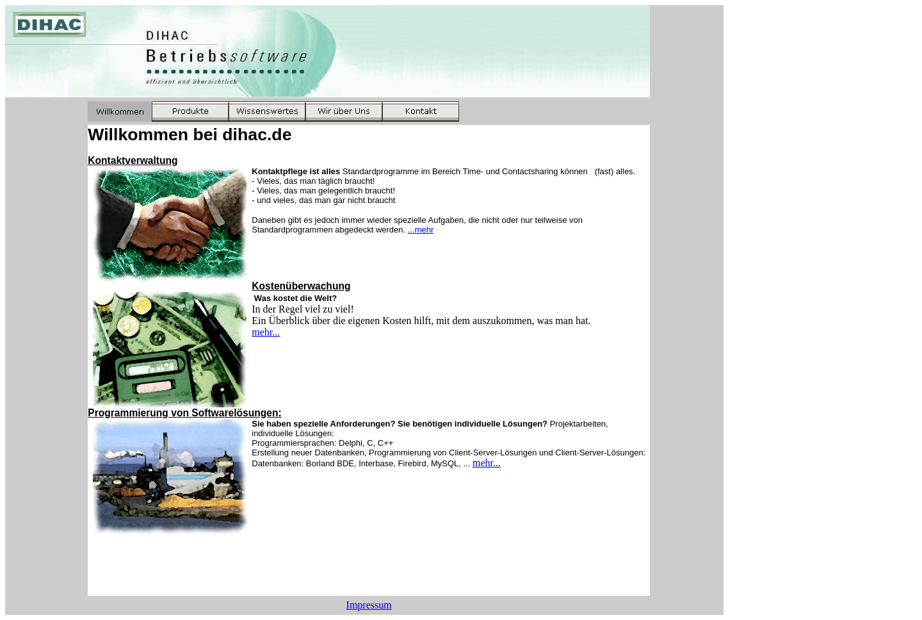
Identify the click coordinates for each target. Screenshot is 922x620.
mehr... (266, 332)
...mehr (420, 229)
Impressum (369, 605)
